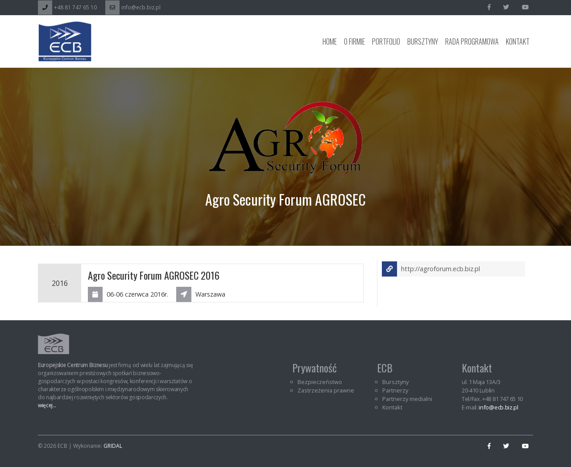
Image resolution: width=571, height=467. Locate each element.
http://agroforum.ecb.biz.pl (431, 269)
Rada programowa (472, 41)
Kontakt (518, 41)
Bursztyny (422, 41)
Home (330, 41)
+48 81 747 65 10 (67, 7)
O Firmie (354, 41)
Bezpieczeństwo (320, 382)
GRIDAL (112, 446)
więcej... (47, 405)
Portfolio (386, 41)
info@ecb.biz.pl (133, 7)
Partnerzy (395, 390)
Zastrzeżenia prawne (326, 390)
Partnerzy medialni (407, 399)
